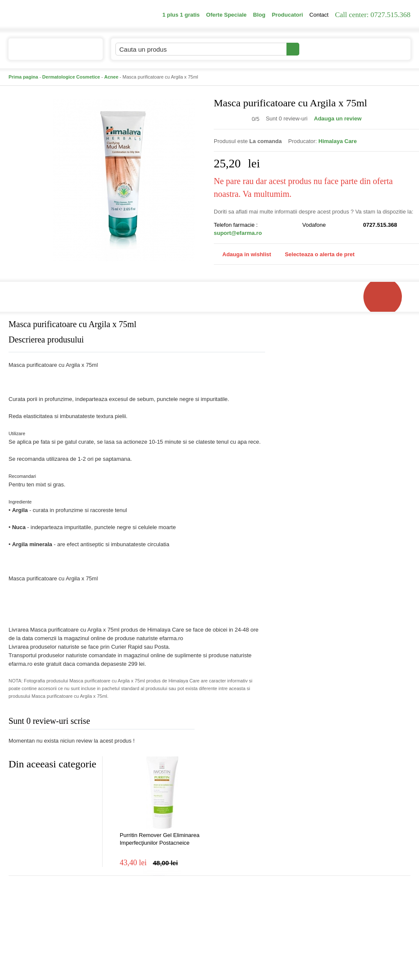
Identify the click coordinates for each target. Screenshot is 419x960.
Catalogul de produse (50, 53)
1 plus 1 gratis (181, 15)
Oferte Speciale (226, 15)
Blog (259, 15)
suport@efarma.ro (238, 233)
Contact (319, 15)
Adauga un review (337, 118)
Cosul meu (381, 49)
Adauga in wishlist (242, 254)
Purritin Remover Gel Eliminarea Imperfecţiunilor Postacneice (159, 839)
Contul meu (328, 49)
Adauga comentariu (235, 723)
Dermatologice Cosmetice (71, 76)
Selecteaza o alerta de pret (315, 254)
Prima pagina (23, 76)
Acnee (111, 76)
